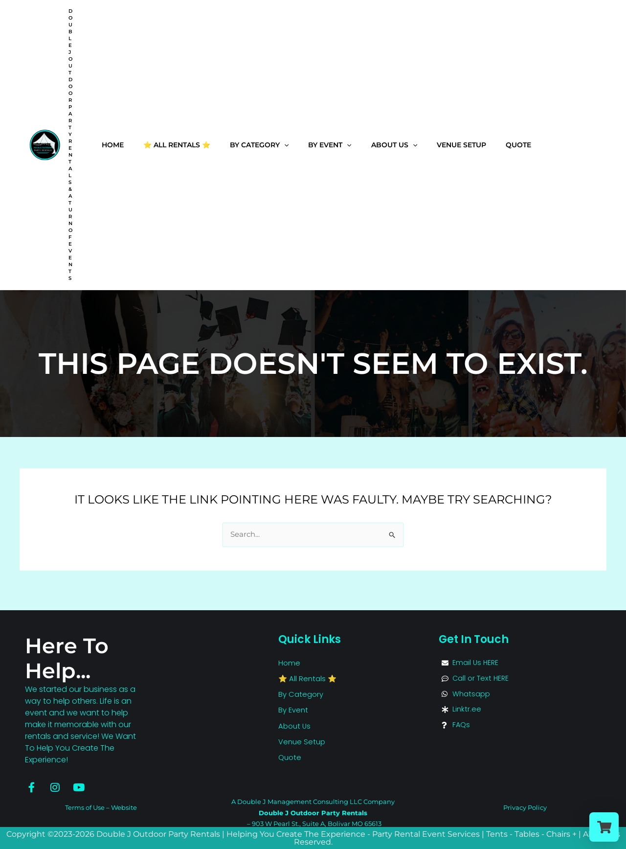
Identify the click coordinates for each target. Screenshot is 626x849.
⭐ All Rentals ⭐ (176, 143)
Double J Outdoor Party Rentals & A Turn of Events (70, 144)
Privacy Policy (525, 807)
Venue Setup (461, 143)
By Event (329, 143)
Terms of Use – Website (101, 807)
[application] (284, 143)
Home (113, 143)
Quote (518, 143)
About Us (394, 143)
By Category (259, 143)
